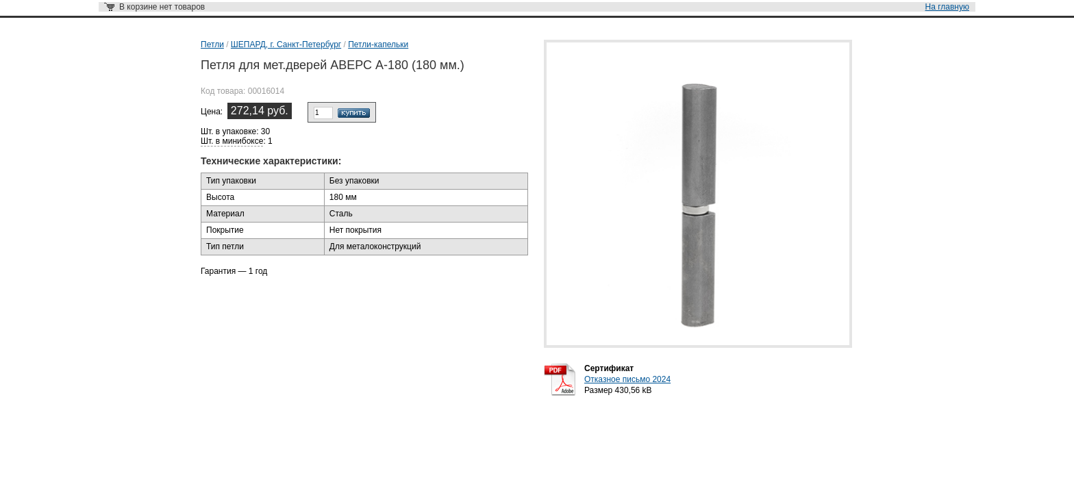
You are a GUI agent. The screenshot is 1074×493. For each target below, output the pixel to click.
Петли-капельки (378, 44)
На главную (947, 7)
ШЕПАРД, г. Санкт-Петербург (286, 44)
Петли (212, 44)
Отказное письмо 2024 (627, 379)
